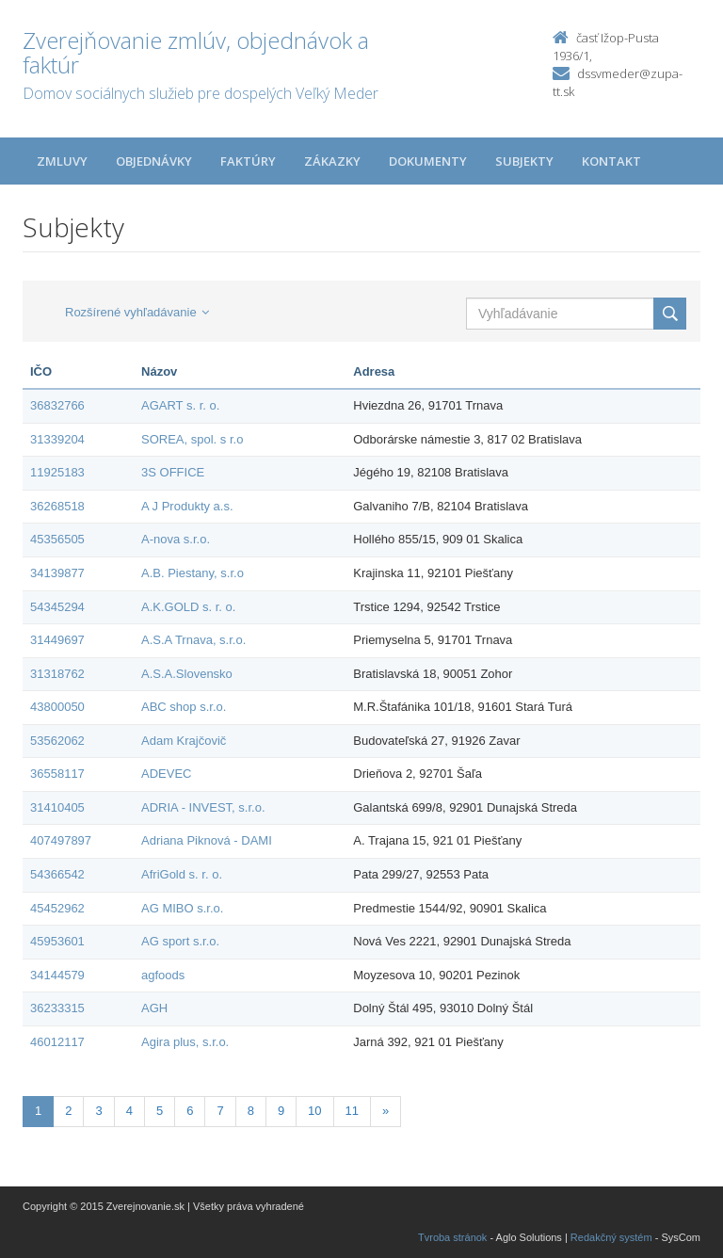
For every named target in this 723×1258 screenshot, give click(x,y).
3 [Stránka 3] (98, 1111)
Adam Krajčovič (183, 741)
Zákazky (332, 161)
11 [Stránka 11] (352, 1111)
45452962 (57, 908)
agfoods (163, 975)
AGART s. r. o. (180, 405)
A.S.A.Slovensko (187, 674)
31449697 (57, 640)
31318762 (57, 674)
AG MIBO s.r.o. (182, 908)
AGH (154, 1008)
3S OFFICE (172, 472)
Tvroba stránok (452, 1237)
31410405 (57, 807)
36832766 (57, 405)
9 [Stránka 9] (281, 1111)
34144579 (57, 975)
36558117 (57, 773)
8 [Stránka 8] (251, 1111)
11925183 (57, 472)
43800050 (57, 707)
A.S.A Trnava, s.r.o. (193, 640)
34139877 (57, 573)
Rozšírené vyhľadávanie (137, 312)
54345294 (57, 607)
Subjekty (524, 161)
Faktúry (248, 161)
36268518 (57, 506)
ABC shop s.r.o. (183, 707)
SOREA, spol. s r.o (192, 439)
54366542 (57, 874)
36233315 (57, 1008)
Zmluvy (62, 161)
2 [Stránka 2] (68, 1111)
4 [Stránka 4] (129, 1111)
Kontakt (611, 161)
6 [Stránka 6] (189, 1111)
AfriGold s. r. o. (181, 874)
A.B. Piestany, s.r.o (192, 573)
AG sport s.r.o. (180, 941)
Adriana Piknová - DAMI (206, 840)
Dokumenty (428, 161)
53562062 (57, 741)
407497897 (60, 840)
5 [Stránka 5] (159, 1111)
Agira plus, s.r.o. (185, 1042)
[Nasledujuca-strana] (385, 1111)
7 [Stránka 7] (220, 1111)
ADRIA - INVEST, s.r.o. (203, 807)
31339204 (57, 439)
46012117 (57, 1042)
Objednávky (154, 161)
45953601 (57, 941)
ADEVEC (166, 773)
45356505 (57, 539)
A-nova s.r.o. (175, 539)
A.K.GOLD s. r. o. (188, 607)
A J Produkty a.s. (187, 506)
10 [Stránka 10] (314, 1111)
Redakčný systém (611, 1237)
